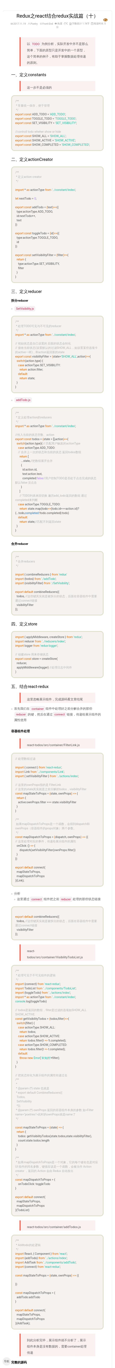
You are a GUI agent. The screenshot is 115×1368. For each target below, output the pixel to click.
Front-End (49, 23)
